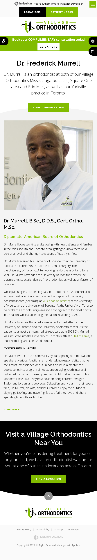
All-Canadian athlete (56, 301)
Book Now (93, 51)
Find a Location (48, 479)
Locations (32, 12)
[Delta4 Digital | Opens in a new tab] (48, 537)
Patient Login (62, 12)
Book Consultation (48, 107)
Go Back (13, 409)
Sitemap (58, 529)
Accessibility (42, 529)
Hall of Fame (81, 336)
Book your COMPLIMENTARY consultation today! (48, 43)
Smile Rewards (93, 41)
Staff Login (73, 529)
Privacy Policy (24, 529)
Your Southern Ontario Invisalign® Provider (48, 3)
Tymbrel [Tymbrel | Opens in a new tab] (76, 545)
